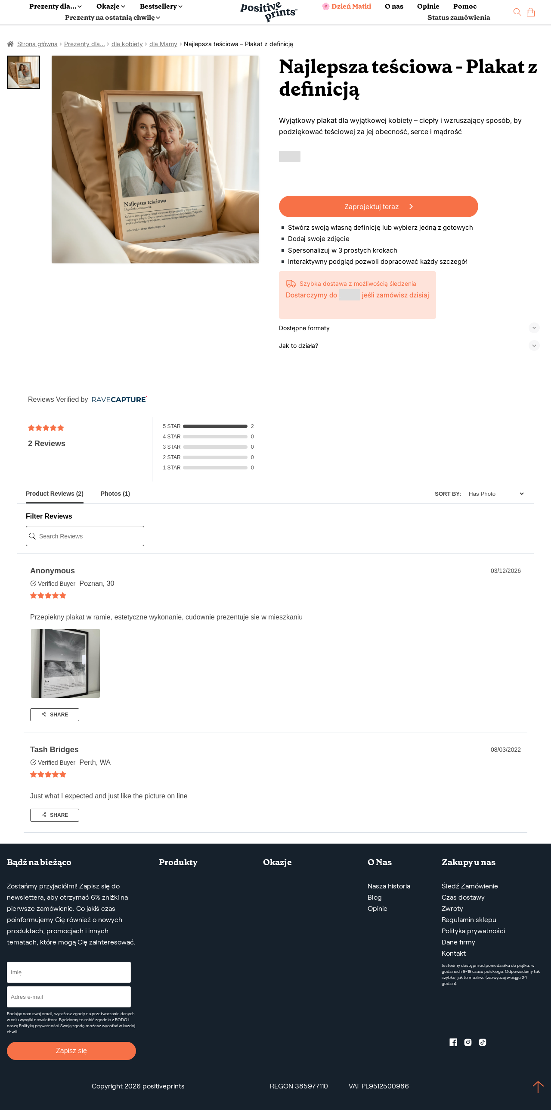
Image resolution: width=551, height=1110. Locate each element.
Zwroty (452, 908)
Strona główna (37, 43)
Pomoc (465, 6)
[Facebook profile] (456, 1044)
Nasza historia (389, 886)
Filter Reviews (49, 516)
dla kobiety (127, 43)
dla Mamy (163, 43)
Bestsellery (161, 6)
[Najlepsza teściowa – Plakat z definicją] (155, 159)
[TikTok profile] (486, 1044)
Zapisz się (71, 1050)
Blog (375, 897)
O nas (394, 6)
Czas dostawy (463, 897)
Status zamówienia (458, 17)
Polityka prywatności (473, 931)
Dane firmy (458, 942)
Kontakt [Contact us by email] (454, 953)
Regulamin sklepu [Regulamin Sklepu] (469, 919)
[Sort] (494, 494)
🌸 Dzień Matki (346, 6)
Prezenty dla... (55, 6)
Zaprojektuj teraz (378, 206)
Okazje (110, 6)
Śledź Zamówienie (470, 886)
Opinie (428, 6)
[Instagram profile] (471, 1044)
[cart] (531, 12)
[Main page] (268, 12)
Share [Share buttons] (54, 715)
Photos (115, 493)
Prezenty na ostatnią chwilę (112, 17)
